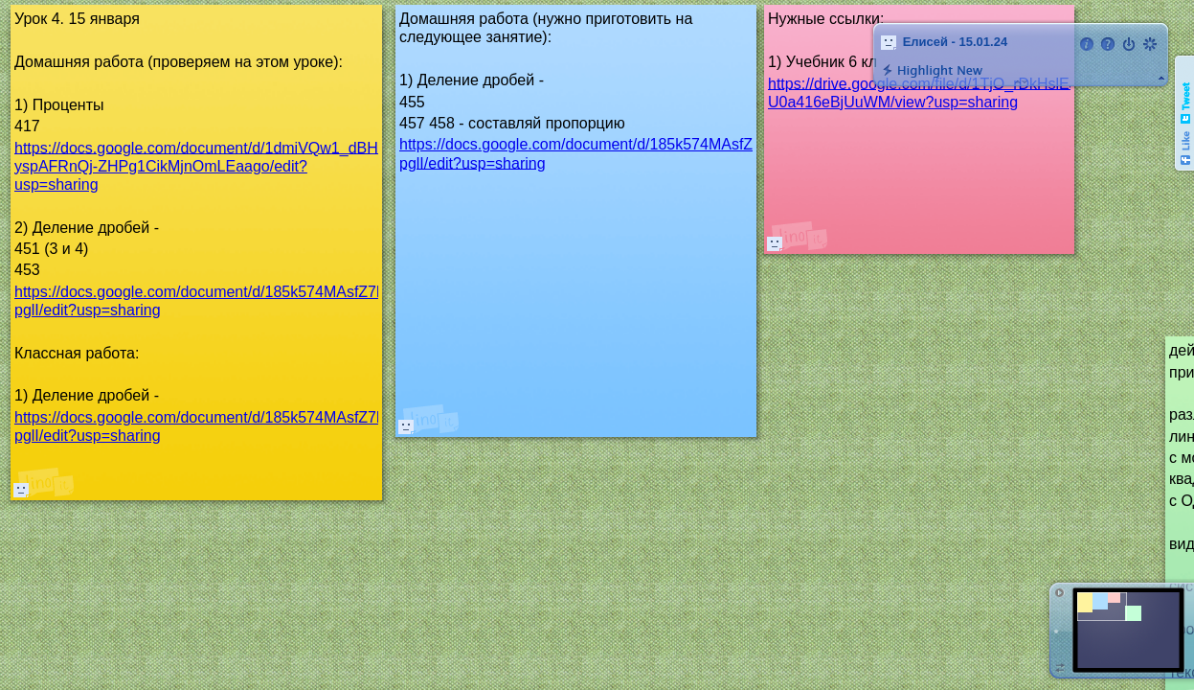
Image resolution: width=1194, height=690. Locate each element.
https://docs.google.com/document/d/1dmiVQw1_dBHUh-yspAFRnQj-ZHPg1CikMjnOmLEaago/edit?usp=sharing (208, 165)
